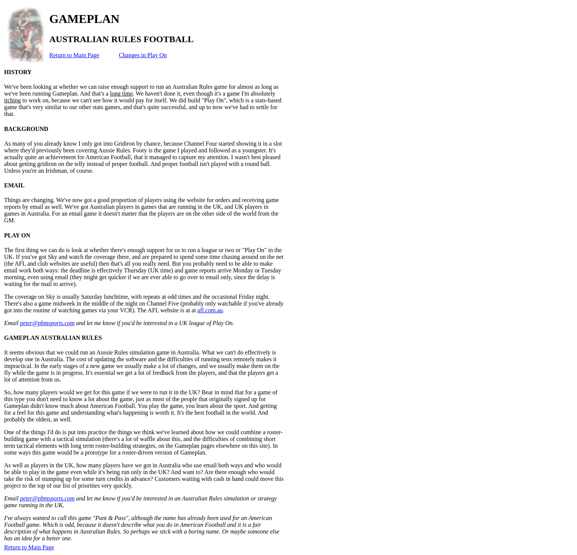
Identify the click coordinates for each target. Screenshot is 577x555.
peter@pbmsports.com (47, 323)
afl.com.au (210, 310)
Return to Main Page (74, 55)
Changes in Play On (143, 55)
